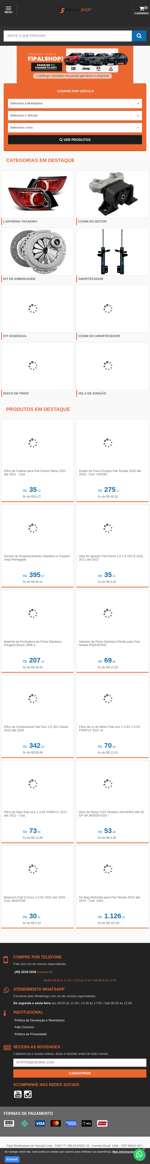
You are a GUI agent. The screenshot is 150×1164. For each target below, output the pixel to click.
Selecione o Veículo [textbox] (24, 115)
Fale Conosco (24, 1027)
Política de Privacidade (31, 1034)
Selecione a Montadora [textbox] (26, 103)
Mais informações (123, 1151)
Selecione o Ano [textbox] (21, 127)
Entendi (12, 1159)
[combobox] (75, 103)
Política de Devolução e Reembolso (40, 1020)
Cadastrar (80, 1073)
